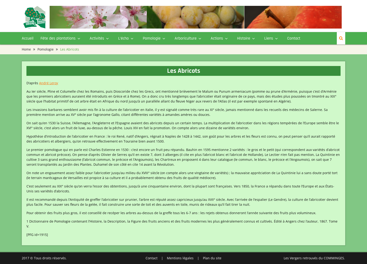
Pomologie (152, 38)
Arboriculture (186, 38)
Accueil (27, 38)
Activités (97, 38)
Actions (217, 38)
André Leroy (48, 83)
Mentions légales (180, 258)
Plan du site (212, 258)
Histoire (243, 38)
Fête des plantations (58, 38)
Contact (293, 38)
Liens (268, 38)
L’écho (123, 38)
